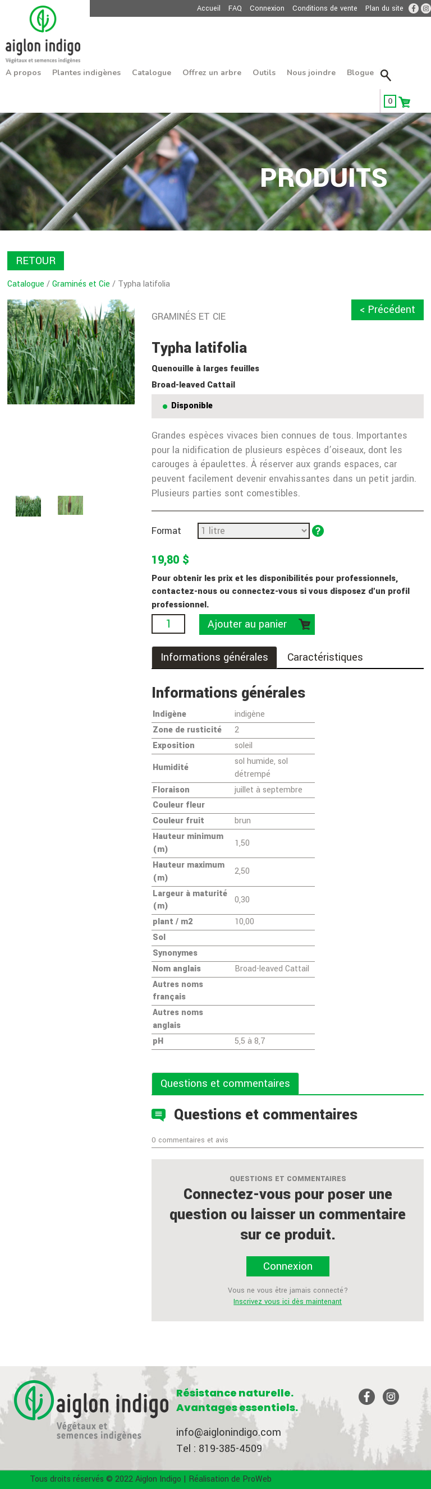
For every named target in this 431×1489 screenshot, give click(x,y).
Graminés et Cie (81, 284)
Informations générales (214, 657)
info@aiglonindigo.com (228, 1432)
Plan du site (384, 8)
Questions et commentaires (225, 1083)
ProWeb (257, 1479)
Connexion (267, 8)
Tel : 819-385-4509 (219, 1448)
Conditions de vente (324, 8)
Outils (264, 72)
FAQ (235, 8)
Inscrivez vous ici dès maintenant (287, 1302)
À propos (23, 72)
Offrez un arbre (211, 72)
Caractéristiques (325, 657)
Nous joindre (311, 72)
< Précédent (387, 309)
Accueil (209, 8)
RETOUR (36, 260)
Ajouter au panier (247, 624)
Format (166, 530)
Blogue (360, 72)
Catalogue (151, 72)
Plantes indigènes (86, 72)
